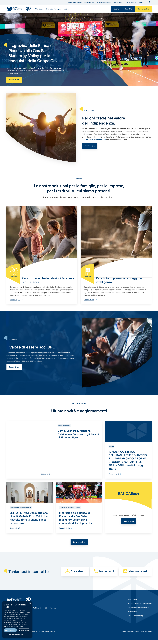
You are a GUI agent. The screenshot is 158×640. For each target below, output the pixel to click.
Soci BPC (128, 9)
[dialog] (17, 619)
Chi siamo (39, 9)
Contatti (142, 2)
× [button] (30, 603)
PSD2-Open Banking (135, 616)
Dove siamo (78, 571)
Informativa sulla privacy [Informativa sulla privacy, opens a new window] (15, 626)
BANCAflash (118, 2)
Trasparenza (132, 612)
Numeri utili (106, 571)
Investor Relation (104, 2)
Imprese (67, 9)
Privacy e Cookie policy (130, 631)
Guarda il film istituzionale (102, 140)
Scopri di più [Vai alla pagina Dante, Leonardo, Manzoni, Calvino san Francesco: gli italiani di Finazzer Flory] (63, 474)
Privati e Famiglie (53, 9)
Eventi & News (130, 2)
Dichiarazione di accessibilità (138, 607)
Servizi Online (143, 9)
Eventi (116, 9)
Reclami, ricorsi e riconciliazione (140, 603)
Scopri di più (14, 79)
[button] (139, 81)
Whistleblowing (146, 631)
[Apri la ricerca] (150, 2)
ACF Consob (132, 599)
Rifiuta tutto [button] (24, 630)
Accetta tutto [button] (10, 630)
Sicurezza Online (75, 2)
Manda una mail (138, 571)
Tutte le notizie (79, 542)
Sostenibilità (89, 2)
